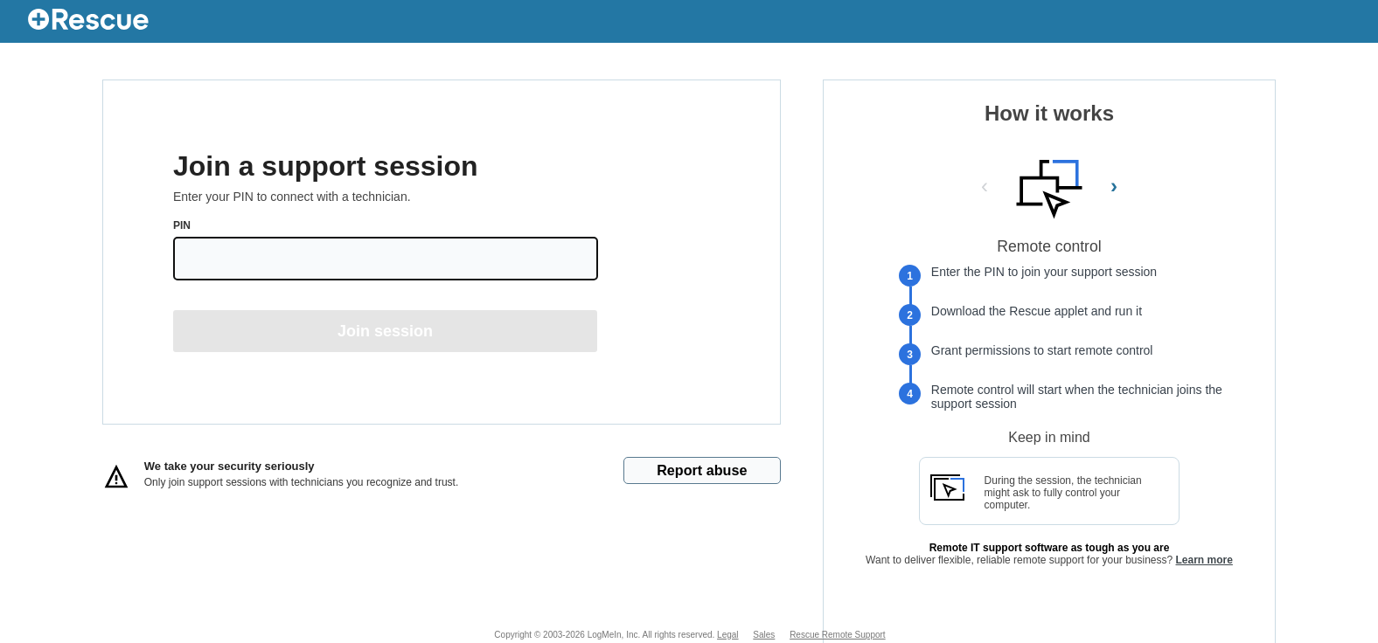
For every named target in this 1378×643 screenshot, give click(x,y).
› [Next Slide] (1113, 185)
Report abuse (702, 470)
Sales (764, 635)
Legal (727, 635)
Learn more (1204, 560)
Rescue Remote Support (838, 635)
